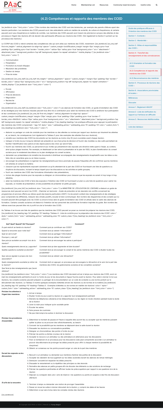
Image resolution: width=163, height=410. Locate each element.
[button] (156, 5)
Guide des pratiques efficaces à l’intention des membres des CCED (142, 29)
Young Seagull (56, 404)
